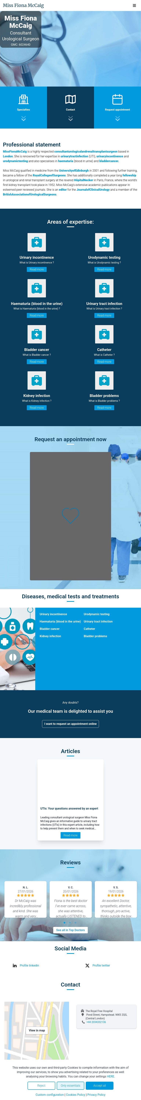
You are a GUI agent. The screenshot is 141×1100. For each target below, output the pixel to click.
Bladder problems (95, 636)
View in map (37, 1030)
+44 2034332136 (96, 1022)
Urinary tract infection (98, 621)
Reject (41, 1085)
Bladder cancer (49, 629)
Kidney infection (50, 636)
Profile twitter (101, 965)
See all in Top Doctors (70, 930)
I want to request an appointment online (70, 724)
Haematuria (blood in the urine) (60, 621)
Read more (37, 269)
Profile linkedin (29, 965)
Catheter (89, 629)
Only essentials (70, 1085)
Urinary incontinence (53, 614)
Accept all (99, 1085)
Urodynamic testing (96, 614)
